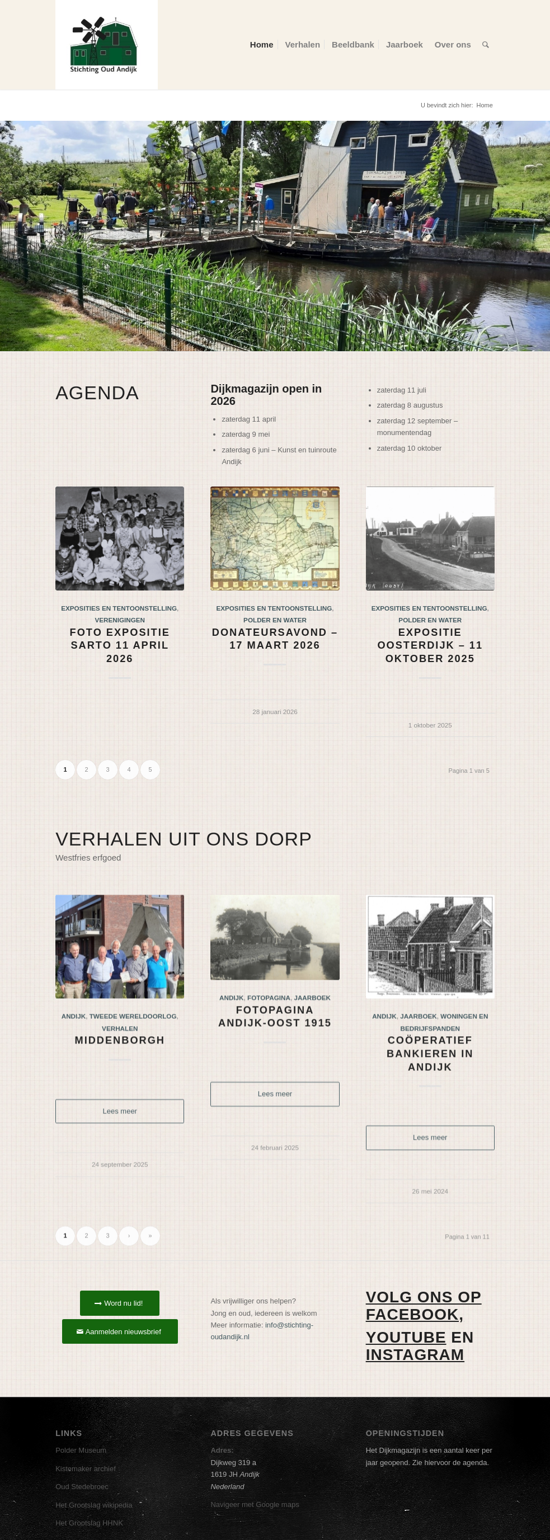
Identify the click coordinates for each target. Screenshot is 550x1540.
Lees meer (120, 1162)
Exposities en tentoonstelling (119, 608)
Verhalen (120, 1078)
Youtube (406, 1337)
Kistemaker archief (85, 1469)
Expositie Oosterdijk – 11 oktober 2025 (430, 645)
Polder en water (275, 619)
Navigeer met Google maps (254, 1504)
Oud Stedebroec (82, 1486)
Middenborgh (120, 1091)
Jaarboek (312, 1048)
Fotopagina (268, 1048)
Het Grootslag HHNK (89, 1523)
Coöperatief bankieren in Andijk (430, 1104)
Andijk (74, 1066)
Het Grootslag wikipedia (93, 1505)
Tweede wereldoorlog (133, 1066)
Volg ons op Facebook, (424, 1305)
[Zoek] (486, 44)
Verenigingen (120, 619)
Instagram (415, 1354)
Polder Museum (80, 1450)
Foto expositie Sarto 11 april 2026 (120, 645)
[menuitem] (262, 44)
